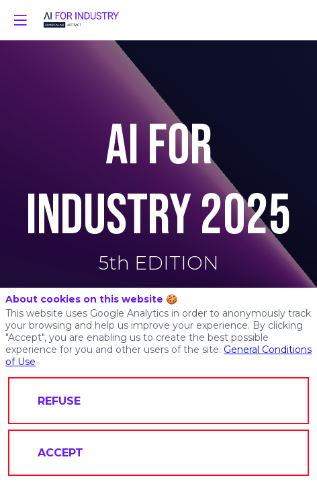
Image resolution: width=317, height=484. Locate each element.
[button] (20, 20)
